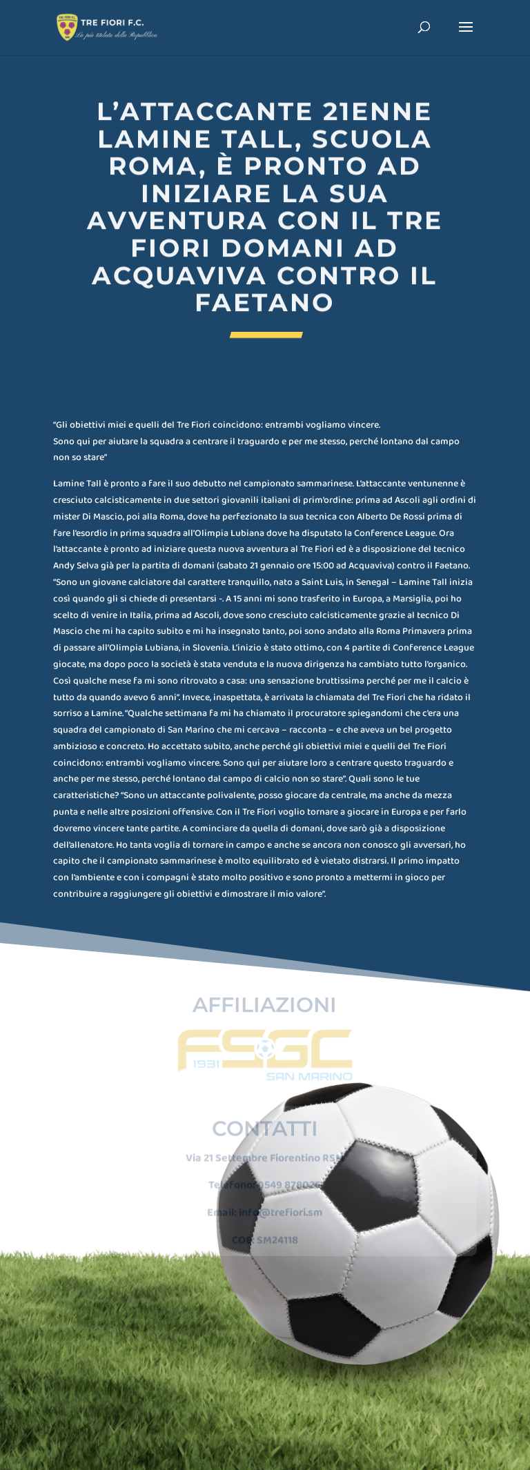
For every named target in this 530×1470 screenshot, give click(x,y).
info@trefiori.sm (280, 1203)
